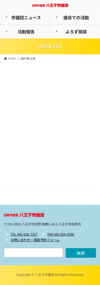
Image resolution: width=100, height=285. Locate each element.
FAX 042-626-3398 (60, 234)
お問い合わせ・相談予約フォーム (35, 239)
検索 (81, 253)
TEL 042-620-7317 (24, 234)
